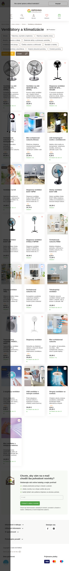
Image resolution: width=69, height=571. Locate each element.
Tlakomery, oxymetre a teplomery (22, 36)
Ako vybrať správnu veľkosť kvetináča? (25, 4)
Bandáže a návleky (51, 45)
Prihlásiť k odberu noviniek (30, 507)
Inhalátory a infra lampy (10, 45)
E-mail (24, 501)
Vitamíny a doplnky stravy (44, 36)
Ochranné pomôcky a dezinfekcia (13, 49)
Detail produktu (19, 107)
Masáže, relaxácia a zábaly (11, 41)
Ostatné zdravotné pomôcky (37, 49)
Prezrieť (57, 4)
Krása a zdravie (15, 24)
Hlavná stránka (5, 24)
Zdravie (24, 24)
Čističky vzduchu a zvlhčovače (31, 45)
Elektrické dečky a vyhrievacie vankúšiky (37, 41)
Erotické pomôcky (55, 49)
